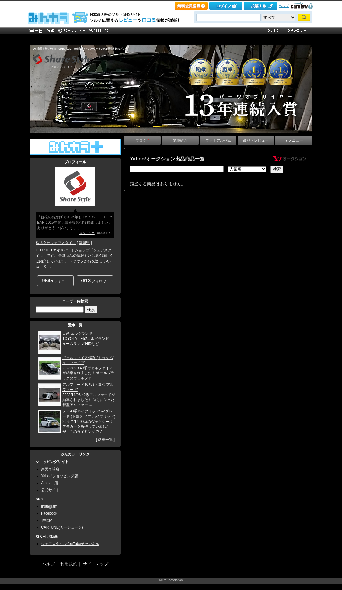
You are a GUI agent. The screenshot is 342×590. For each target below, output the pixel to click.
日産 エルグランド (77, 333)
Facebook (49, 513)
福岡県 (84, 243)
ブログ (142, 140)
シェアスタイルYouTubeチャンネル (70, 544)
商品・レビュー (256, 140)
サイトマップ (95, 563)
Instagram (49, 506)
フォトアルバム (218, 140)
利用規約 (68, 563)
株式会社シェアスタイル (56, 243)
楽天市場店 (50, 469)
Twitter (46, 520)
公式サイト (50, 490)
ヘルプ (284, 6)
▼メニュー (294, 140)
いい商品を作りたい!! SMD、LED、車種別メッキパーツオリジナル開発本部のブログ (80, 48)
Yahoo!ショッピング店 (59, 476)
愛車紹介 (180, 140)
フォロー (55, 280)
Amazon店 (49, 483)
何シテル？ (87, 233)
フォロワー (95, 280)
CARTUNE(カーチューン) (62, 527)
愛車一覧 (105, 439)
